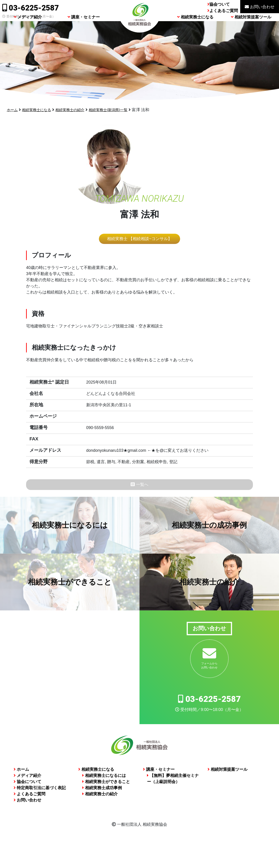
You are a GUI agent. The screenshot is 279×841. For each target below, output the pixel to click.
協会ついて (219, 4)
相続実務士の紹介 (76, 110)
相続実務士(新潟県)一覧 (119, 110)
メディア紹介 (28, 27)
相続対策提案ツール (251, 27)
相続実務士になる (195, 27)
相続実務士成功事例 (102, 790)
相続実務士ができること (106, 783)
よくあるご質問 (223, 10)
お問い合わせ (259, 7)
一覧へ (139, 485)
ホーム (13, 110)
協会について (27, 783)
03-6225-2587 (30, 7)
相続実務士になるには (104, 777)
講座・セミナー (84, 27)
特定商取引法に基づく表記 (40, 790)
